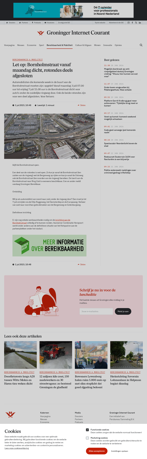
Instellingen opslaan (119, 451)
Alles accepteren (97, 451)
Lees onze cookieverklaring (17, 448)
